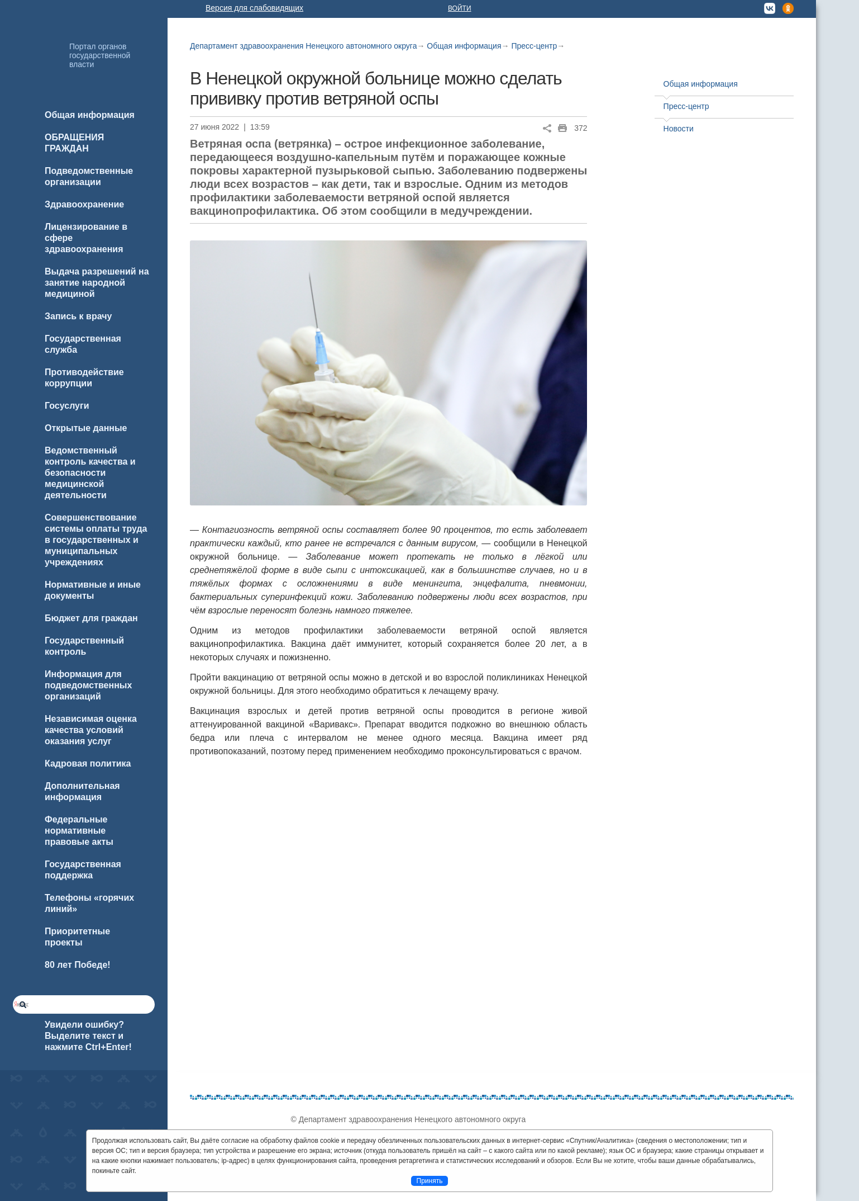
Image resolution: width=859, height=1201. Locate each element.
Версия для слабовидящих (254, 7)
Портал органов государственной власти (99, 55)
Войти (459, 8)
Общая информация (464, 45)
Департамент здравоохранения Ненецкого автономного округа (303, 45)
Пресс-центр (534, 45)
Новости (679, 128)
